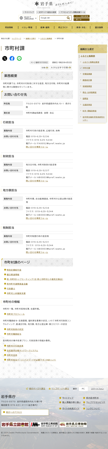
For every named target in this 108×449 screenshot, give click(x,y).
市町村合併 (12, 355)
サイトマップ (29, 12)
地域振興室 (87, 86)
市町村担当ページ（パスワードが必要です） (31, 360)
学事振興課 (87, 74)
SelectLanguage (29, 18)
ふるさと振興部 (46, 38)
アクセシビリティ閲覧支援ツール (73, 12)
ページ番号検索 (82, 16)
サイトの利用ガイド (70, 409)
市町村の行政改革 (15, 346)
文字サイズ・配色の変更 (47, 12)
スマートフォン (97, 389)
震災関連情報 (13, 275)
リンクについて (93, 409)
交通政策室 (87, 105)
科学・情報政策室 (90, 111)
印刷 (43, 68)
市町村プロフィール (16, 314)
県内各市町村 (92, 398)
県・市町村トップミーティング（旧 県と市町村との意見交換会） (35, 279)
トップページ (16, 38)
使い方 (79, 19)
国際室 (85, 98)
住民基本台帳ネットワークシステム (22, 351)
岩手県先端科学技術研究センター (94, 118)
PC (83, 389)
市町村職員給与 (14, 334)
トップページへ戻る (60, 389)
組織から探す (31, 38)
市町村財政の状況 (15, 329)
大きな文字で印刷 (59, 68)
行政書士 (11, 289)
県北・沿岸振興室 (90, 92)
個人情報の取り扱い (71, 402)
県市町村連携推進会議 (17, 284)
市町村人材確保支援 (16, 293)
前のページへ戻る (37, 389)
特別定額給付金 (14, 270)
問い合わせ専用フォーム (37, 147)
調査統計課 (87, 80)
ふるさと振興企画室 (91, 62)
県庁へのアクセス (14, 412)
